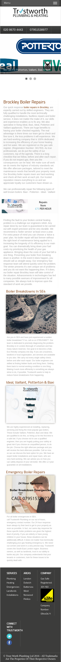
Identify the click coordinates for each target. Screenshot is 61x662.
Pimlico (27, 599)
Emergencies (13, 586)
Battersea (28, 586)
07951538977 (39, 29)
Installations (12, 595)
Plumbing (11, 578)
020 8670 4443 (13, 29)
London (27, 578)
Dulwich (27, 582)
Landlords (11, 591)
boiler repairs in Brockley (36, 107)
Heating (10, 582)
